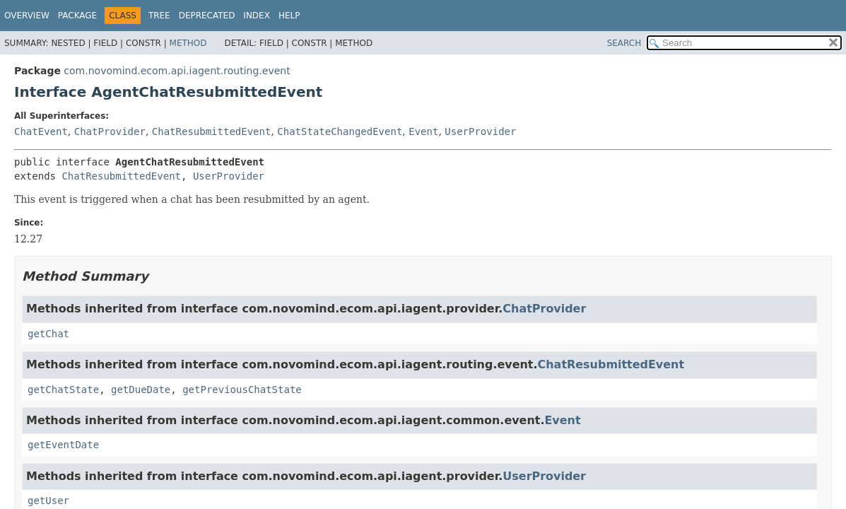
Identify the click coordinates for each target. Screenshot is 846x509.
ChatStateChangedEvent (339, 131)
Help (289, 16)
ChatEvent (41, 131)
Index (256, 16)
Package (77, 16)
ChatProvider (110, 131)
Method (188, 43)
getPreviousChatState (242, 389)
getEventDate (63, 444)
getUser (48, 500)
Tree (159, 16)
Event (423, 131)
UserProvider (480, 131)
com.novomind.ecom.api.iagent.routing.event (177, 70)
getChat (48, 333)
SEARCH (624, 43)
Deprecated (207, 16)
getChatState (63, 389)
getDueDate (140, 389)
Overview (26, 16)
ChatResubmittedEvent (211, 131)
